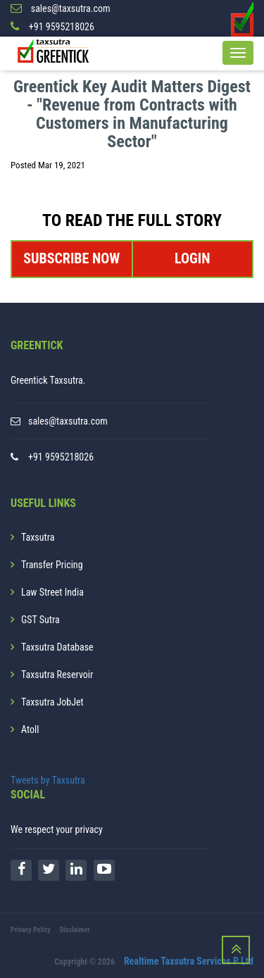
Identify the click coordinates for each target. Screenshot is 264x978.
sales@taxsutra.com (68, 421)
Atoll (30, 729)
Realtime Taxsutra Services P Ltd (188, 961)
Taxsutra (37, 537)
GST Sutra (40, 619)
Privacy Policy (31, 930)
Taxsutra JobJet (52, 702)
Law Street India (52, 592)
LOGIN (192, 258)
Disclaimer (75, 930)
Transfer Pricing (52, 564)
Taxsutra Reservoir (57, 674)
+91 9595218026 (61, 457)
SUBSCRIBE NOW (71, 258)
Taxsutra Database (57, 647)
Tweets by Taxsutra (48, 780)
